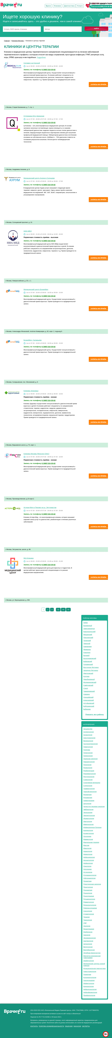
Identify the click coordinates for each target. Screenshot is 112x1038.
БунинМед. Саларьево (33, 340)
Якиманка (87, 649)
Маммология (88, 839)
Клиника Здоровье (31, 391)
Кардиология (88, 830)
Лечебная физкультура (92, 953)
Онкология (87, 866)
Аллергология (88, 732)
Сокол (85, 688)
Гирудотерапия (89, 980)
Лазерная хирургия (90, 759)
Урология (86, 926)
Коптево (86, 676)
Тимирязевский (89, 691)
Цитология (87, 803)
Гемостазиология (89, 971)
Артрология (87, 944)
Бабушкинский (88, 706)
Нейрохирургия (89, 857)
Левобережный (89, 679)
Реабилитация (88, 771)
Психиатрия (87, 890)
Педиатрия (87, 881)
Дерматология (88, 818)
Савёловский (88, 685)
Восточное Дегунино (91, 667)
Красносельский (89, 631)
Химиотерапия (88, 800)
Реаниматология (89, 774)
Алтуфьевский (88, 703)
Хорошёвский (88, 697)
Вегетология (88, 947)
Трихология (87, 920)
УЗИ (84, 923)
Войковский (87, 661)
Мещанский (87, 634)
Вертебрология (89, 950)
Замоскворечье (89, 629)
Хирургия (86, 935)
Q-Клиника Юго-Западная (34, 116)
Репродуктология (89, 905)
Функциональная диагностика (94, 968)
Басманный (87, 626)
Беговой (86, 655)
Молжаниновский (89, 682)
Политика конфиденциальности (51, 1026)
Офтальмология (89, 878)
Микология (87, 848)
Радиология (87, 768)
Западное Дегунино (90, 670)
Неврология (87, 854)
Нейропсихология (90, 989)
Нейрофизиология (90, 992)
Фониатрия (87, 795)
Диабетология (88, 961)
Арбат (85, 623)
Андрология (87, 735)
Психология (87, 893)
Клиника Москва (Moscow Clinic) (36, 454)
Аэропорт (86, 652)
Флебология (87, 932)
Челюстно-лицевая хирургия (94, 806)
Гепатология (88, 753)
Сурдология (87, 786)
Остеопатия (87, 872)
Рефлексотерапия (90, 908)
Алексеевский (88, 700)
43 (68, 609)
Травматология (89, 789)
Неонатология (88, 860)
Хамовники (87, 646)
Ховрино (86, 694)
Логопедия (87, 836)
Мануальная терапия (91, 842)
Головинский (88, 664)
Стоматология (88, 914)
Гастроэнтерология (90, 744)
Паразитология (89, 762)
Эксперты (86, 1026)
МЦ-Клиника (28, 558)
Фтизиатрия (87, 797)
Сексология (87, 911)
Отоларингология (89, 875)
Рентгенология (88, 777)
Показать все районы (94, 714)
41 (58, 609)
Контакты (34, 1026)
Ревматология (88, 902)
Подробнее (41, 57)
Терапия (86, 917)
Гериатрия (87, 974)
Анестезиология (89, 738)
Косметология (88, 833)
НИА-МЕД (28, 231)
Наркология (87, 851)
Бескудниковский (89, 658)
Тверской (86, 643)
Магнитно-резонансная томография (92, 957)
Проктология (88, 887)
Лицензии (69, 1026)
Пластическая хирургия (92, 884)
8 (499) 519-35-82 (105, 6)
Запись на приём (98, 84)
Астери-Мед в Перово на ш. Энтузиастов (40, 507)
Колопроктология (89, 977)
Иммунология (88, 824)
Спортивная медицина (91, 783)
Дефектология (88, 983)
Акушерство (87, 729)
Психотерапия (88, 896)
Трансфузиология (90, 792)
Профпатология (89, 995)
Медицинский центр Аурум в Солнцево (39, 178)
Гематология (88, 747)
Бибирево (87, 709)
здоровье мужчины (28, 1028)
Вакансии (77, 1026)
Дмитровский (88, 673)
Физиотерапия (88, 929)
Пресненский (88, 637)
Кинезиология (88, 986)
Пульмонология (89, 899)
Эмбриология (88, 809)
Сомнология (87, 780)
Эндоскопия (87, 812)
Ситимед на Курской (32, 63)
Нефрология (88, 863)
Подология (87, 765)
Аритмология (88, 941)
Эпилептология (89, 815)
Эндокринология (89, 938)
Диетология (87, 821)
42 (63, 609)
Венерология (88, 741)
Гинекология (88, 756)
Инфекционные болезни (92, 827)
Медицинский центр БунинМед (36, 289)
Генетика (86, 750)
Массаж (86, 845)
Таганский (87, 640)
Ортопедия (87, 869)
